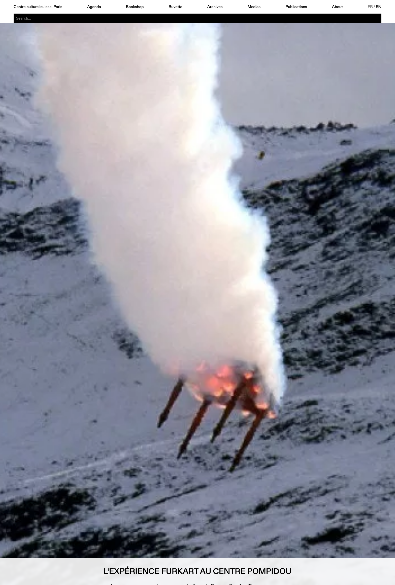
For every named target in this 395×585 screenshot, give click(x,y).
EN (378, 7)
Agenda (94, 7)
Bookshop (135, 7)
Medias (253, 7)
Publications (296, 7)
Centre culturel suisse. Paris (38, 7)
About (337, 7)
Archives (214, 7)
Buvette (175, 7)
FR (370, 7)
